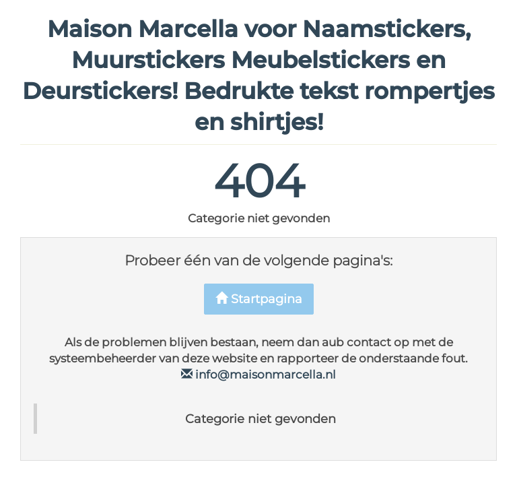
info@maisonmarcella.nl (258, 374)
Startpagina (258, 299)
